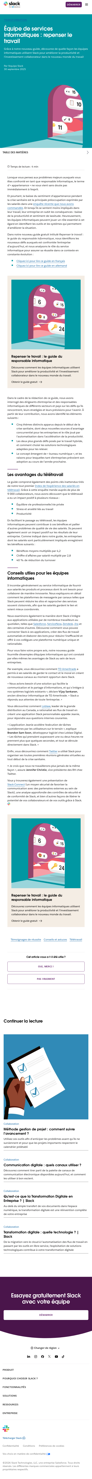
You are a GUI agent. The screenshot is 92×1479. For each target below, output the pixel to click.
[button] (46, 1348)
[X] (49, 1357)
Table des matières (15, 152)
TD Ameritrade (67, 669)
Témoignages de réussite (26, 939)
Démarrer (73, 4)
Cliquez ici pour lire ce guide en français (40, 261)
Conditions (29, 1445)
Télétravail (76, 939)
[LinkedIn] (28, 1357)
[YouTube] (56, 1357)
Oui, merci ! (46, 966)
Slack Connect (16, 784)
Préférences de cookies (51, 1445)
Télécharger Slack (14, 1438)
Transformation (15, 19)
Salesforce (39, 624)
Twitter (53, 751)
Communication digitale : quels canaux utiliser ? (42, 1165)
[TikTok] (63, 1357)
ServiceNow (54, 624)
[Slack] (12, 4)
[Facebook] (42, 1357)
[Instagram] (35, 1357)
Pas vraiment (46, 978)
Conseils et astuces (55, 939)
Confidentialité (11, 1445)
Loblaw (46, 706)
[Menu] (86, 4)
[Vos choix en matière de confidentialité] (28, 1453)
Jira (76, 624)
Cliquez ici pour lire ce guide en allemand (41, 265)
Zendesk (68, 624)
